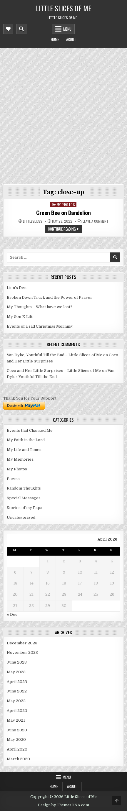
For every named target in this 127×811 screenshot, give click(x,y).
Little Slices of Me (63, 8)
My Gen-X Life (20, 316)
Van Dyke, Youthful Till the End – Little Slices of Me (54, 355)
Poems (13, 479)
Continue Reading (62, 229)
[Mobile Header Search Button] (21, 29)
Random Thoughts (24, 488)
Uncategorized (21, 517)
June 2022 (17, 691)
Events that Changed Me (30, 430)
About (71, 39)
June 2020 (17, 730)
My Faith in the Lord (26, 440)
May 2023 (16, 672)
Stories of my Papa (24, 507)
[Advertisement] (63, 114)
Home (55, 39)
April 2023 (17, 681)
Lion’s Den (16, 287)
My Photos (66, 204)
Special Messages (24, 498)
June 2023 (17, 662)
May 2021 (16, 720)
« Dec (12, 614)
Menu (67, 29)
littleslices (32, 221)
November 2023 (22, 652)
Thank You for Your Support (29, 398)
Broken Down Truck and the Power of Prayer (49, 297)
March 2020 (18, 759)
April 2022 (17, 710)
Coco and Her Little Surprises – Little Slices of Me (54, 370)
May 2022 (16, 701)
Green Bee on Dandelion (63, 212)
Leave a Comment (95, 221)
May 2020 (16, 739)
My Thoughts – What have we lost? (39, 307)
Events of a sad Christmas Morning (40, 326)
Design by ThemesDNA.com (63, 805)
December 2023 (22, 643)
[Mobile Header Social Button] (8, 29)
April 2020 (17, 749)
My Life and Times (24, 449)
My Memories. (20, 459)
